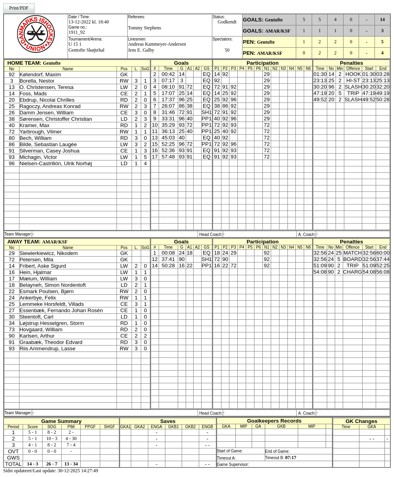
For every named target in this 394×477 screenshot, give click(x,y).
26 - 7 (51, 464)
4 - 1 (32, 445)
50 (227, 50)
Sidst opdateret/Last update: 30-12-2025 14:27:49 (50, 470)
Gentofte (274, 20)
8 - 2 (51, 432)
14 (382, 19)
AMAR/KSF (277, 31)
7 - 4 (71, 445)
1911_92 (76, 32)
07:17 (290, 457)
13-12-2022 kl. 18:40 (88, 22)
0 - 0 (32, 451)
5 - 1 (32, 432)
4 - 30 (71, 438)
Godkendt (227, 22)
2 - (71, 432)
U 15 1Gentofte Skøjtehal (86, 47)
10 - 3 (51, 438)
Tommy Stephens (144, 28)
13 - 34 (71, 464)
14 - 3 (32, 464)
